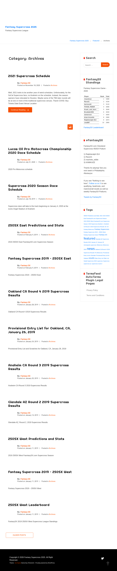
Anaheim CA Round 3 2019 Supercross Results (38, 367)
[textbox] (97, 160)
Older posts (19, 535)
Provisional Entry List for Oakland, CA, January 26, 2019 (39, 330)
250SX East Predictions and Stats (36, 225)
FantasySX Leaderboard (93, 127)
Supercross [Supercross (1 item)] (106, 261)
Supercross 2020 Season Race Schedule (33, 188)
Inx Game (18, 563)
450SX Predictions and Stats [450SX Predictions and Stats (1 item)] (91, 215)
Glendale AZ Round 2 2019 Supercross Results (38, 404)
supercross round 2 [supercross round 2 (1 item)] (97, 263)
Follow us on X (95, 183)
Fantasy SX (25, 83)
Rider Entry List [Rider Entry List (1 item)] (99, 258)
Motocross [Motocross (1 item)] (100, 245)
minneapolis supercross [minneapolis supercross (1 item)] (90, 245)
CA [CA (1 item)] (107, 226)
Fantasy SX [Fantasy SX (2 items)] (103, 235)
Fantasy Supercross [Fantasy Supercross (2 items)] (101, 229)
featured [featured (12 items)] (89, 238)
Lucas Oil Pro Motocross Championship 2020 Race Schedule (39, 151)
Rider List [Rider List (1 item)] (106, 258)
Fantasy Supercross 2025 (21, 26)
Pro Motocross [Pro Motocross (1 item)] (99, 252)
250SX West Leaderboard (28, 505)
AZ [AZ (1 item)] (105, 226)
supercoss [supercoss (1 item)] (100, 261)
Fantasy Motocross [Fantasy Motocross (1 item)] (89, 229)
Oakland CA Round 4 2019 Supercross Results (38, 293)
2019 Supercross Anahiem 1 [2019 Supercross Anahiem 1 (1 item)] (96, 224)
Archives (54, 85)
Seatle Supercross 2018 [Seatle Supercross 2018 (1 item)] (90, 261)
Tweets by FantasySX (92, 197)
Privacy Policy (92, 290)
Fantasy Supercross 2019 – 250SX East (39, 258)
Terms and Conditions (95, 295)
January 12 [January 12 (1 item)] (94, 242)
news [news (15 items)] (91, 249)
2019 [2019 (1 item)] (101, 215)
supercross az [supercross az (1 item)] (87, 263)
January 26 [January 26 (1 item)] (101, 242)
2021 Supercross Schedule (29, 76)
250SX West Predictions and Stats (36, 439)
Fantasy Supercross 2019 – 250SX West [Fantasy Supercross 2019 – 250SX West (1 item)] (95, 232)
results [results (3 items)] (91, 258)
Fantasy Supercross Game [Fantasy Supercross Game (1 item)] (91, 235)
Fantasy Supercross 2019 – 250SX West (40, 472)
